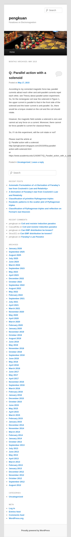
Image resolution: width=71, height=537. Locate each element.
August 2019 (15, 338)
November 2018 (16, 348)
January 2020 (15, 328)
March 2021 (14, 308)
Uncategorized (23, 162)
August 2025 (15, 255)
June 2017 (14, 372)
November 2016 (16, 382)
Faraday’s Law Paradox (32, 237)
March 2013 (14, 462)
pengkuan (18, 18)
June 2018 (14, 358)
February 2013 (16, 465)
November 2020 (16, 312)
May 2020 (13, 315)
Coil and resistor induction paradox (38, 223)
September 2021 (17, 298)
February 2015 (16, 418)
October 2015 (15, 402)
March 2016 (14, 388)
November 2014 (16, 428)
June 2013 (14, 452)
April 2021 (14, 305)
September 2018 (17, 355)
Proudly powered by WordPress (35, 530)
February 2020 (16, 325)
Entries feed (14, 511)
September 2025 (17, 252)
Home (12, 52)
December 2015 (16, 398)
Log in (12, 508)
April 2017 (14, 378)
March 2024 (14, 265)
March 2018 (14, 368)
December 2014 (16, 425)
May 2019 (13, 345)
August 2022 (15, 288)
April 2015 (14, 412)
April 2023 (14, 275)
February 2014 (16, 435)
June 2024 (14, 262)
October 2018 (15, 352)
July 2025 (13, 258)
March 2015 (14, 415)
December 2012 (16, 472)
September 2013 (17, 445)
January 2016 (15, 395)
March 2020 (14, 321)
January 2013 (15, 468)
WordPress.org (16, 518)
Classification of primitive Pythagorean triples (31, 198)
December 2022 (16, 278)
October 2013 (15, 442)
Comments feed (16, 515)
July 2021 (13, 302)
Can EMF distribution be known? (37, 230)
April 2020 (14, 318)
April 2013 (14, 458)
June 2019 (14, 342)
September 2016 (17, 385)
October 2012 (15, 478)
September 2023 (17, 268)
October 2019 (15, 335)
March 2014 (14, 432)
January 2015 (15, 422)
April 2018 (14, 365)
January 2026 (15, 248)
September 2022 (17, 285)
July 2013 (13, 448)
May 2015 (13, 408)
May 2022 (13, 292)
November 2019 (16, 332)
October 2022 (15, 282)
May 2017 (13, 375)
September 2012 (17, 482)
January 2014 (15, 438)
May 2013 (13, 455)
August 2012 (15, 485)
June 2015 (14, 405)
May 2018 (13, 362)
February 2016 (16, 392)
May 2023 (13, 272)
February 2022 (16, 295)
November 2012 (16, 475)
